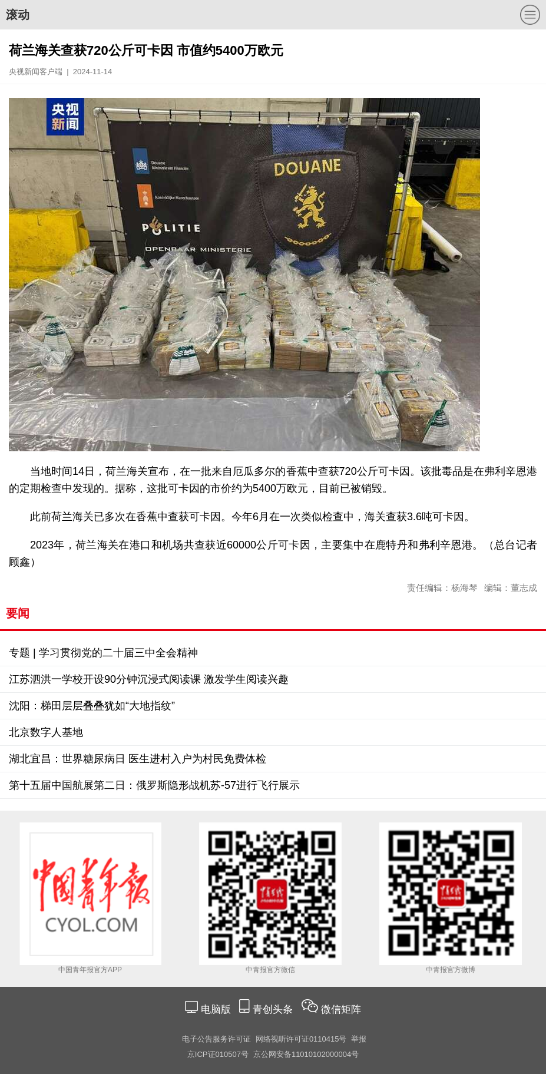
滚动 (17, 14)
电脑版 (215, 1009)
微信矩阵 (341, 1009)
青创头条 (274, 1009)
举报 (358, 1039)
